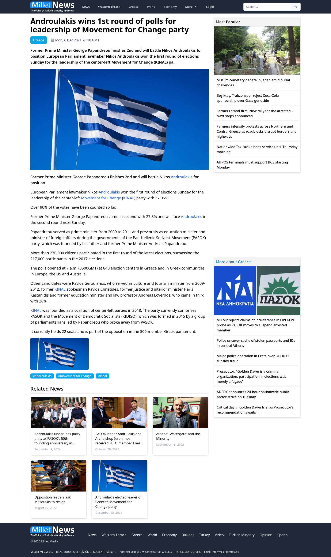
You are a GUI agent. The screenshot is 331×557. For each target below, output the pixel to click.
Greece (133, 7)
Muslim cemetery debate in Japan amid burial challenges (253, 82)
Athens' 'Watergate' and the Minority (178, 436)
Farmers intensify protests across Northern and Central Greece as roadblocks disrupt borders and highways (256, 131)
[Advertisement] (257, 214)
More (191, 7)
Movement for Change (101, 197)
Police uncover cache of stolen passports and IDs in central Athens (256, 343)
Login (210, 7)
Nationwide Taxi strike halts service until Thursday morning (257, 149)
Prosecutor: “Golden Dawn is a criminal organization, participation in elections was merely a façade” (251, 376)
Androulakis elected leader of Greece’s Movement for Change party (118, 502)
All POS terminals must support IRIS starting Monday (252, 165)
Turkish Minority (242, 534)
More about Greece (233, 261)
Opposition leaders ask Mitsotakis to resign (52, 499)
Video (219, 534)
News (86, 7)
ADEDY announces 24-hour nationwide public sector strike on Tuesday (253, 394)
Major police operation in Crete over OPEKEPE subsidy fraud (253, 358)
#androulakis (42, 376)
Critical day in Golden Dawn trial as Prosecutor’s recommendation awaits (255, 410)
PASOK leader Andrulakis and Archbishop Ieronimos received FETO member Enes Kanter (118, 438)
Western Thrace (109, 7)
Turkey (204, 534)
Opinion (266, 534)
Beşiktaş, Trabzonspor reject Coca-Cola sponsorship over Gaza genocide (248, 98)
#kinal (102, 376)
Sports (282, 534)
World (151, 7)
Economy (170, 7)
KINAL (128, 197)
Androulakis (182, 176)
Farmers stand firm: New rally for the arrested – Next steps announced (255, 113)
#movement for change (74, 376)
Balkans (188, 534)
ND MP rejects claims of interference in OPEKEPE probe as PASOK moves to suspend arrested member (256, 325)
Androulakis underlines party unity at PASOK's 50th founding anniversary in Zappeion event (57, 438)
